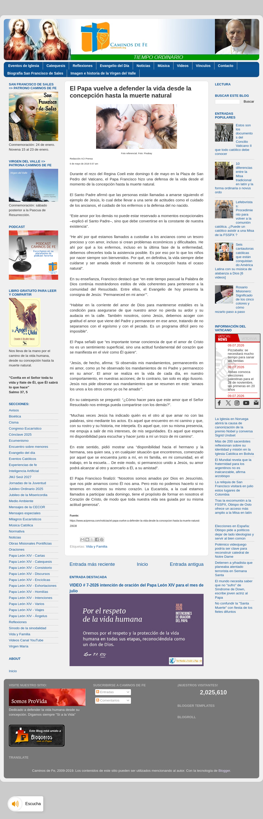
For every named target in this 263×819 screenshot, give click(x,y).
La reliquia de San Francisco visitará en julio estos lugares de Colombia (234, 488)
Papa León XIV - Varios (26, 604)
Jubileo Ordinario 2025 (26, 489)
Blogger (224, 771)
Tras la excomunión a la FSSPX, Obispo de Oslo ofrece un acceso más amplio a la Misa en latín (233, 507)
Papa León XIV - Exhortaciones (32, 586)
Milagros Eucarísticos (25, 519)
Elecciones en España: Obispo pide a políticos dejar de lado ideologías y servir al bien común (234, 532)
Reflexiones (83, 66)
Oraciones (17, 549)
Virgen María (18, 646)
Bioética (15, 416)
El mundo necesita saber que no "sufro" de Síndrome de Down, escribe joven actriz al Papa (234, 589)
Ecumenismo (19, 440)
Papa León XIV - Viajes (26, 610)
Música (163, 66)
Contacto (225, 66)
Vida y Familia (96, 546)
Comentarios (107, 700)
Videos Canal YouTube (26, 640)
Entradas (105, 692)
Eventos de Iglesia (23, 66)
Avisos (14, 410)
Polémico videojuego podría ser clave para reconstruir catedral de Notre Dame (232, 551)
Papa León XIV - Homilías (28, 592)
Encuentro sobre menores (28, 447)
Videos (183, 66)
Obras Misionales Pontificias (30, 543)
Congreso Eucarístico (25, 428)
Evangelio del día (22, 453)
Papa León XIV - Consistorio (30, 568)
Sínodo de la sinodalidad (27, 628)
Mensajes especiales (24, 513)
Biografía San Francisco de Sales (35, 73)
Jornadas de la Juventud (27, 483)
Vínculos (203, 66)
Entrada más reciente (92, 564)
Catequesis (56, 66)
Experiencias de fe (23, 465)
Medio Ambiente (21, 501)
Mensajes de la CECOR (27, 507)
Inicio (142, 564)
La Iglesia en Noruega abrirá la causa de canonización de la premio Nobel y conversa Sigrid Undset (234, 427)
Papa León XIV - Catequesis (30, 562)
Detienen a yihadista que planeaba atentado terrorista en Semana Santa (234, 569)
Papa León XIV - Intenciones (30, 598)
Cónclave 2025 (20, 434)
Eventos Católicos (22, 459)
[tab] (226, 338)
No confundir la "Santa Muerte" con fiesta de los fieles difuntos (233, 607)
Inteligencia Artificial (24, 471)
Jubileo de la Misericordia (28, 495)
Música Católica (21, 525)
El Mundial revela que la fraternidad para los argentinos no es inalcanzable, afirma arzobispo (233, 468)
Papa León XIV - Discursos (29, 574)
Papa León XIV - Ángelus (28, 616)
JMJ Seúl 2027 (20, 477)
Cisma (13, 422)
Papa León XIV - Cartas (27, 555)
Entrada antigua (187, 564)
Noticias (143, 66)
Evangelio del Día (114, 66)
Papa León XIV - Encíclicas (29, 580)
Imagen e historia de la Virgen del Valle (103, 73)
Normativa (17, 531)
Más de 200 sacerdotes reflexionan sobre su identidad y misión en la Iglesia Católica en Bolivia (234, 447)
